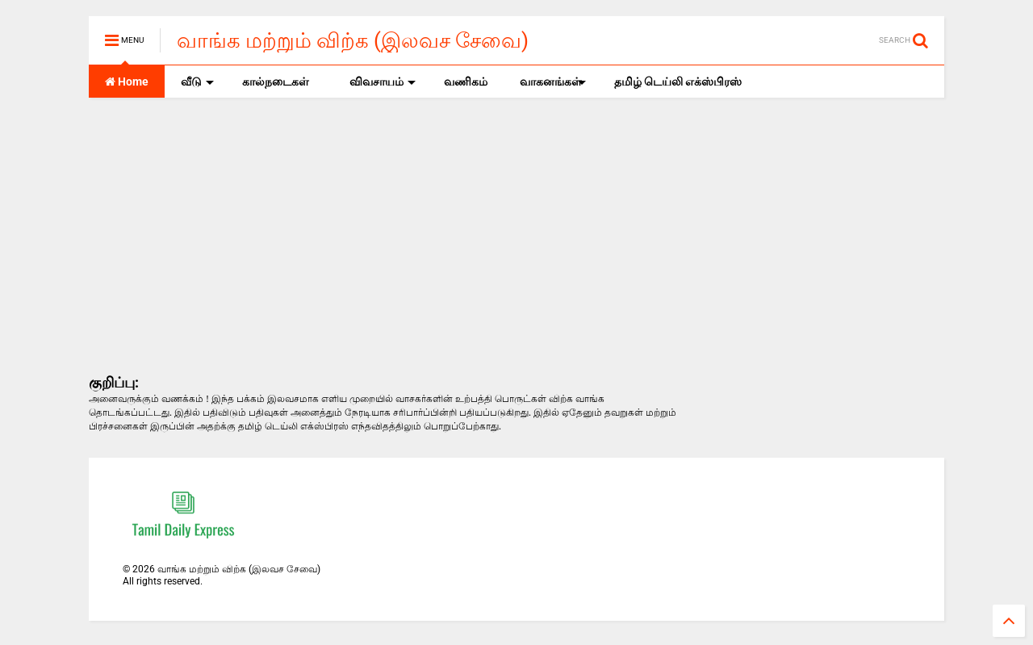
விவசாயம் (382, 81)
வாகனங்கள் (553, 81)
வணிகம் (465, 81)
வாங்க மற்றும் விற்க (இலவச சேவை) (353, 40)
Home (126, 81)
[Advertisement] (382, 235)
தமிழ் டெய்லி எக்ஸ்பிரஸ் (678, 81)
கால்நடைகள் (275, 81)
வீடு (197, 81)
